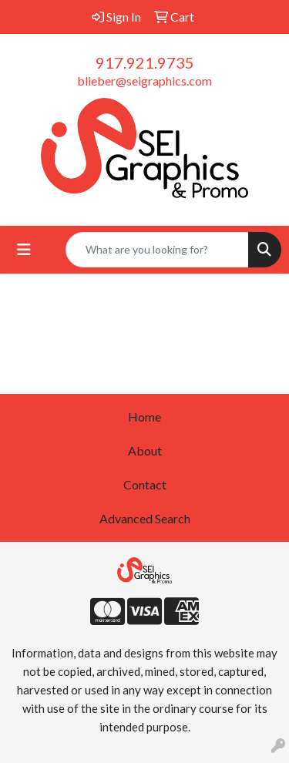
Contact (144, 484)
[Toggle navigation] (24, 249)
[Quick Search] (157, 249)
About (145, 450)
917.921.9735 (145, 62)
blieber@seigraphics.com (144, 80)
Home (144, 416)
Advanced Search (144, 518)
